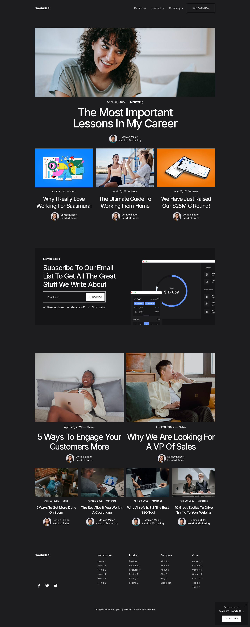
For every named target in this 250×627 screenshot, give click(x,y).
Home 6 (102, 583)
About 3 (165, 569)
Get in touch (231, 618)
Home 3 (102, 569)
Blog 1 (164, 574)
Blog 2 (164, 578)
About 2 (165, 565)
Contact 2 (197, 574)
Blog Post (166, 583)
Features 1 (134, 561)
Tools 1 (196, 583)
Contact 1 (197, 569)
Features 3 (135, 569)
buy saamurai (201, 8)
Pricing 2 (133, 578)
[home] (42, 8)
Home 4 (102, 574)
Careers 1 (197, 561)
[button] (157, 8)
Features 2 (134, 565)
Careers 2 (197, 565)
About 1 (164, 561)
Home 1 (102, 561)
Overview (140, 8)
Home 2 (102, 565)
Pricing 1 (133, 574)
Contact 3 (197, 578)
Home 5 (102, 578)
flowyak (128, 609)
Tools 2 (196, 587)
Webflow (150, 609)
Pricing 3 (134, 583)
